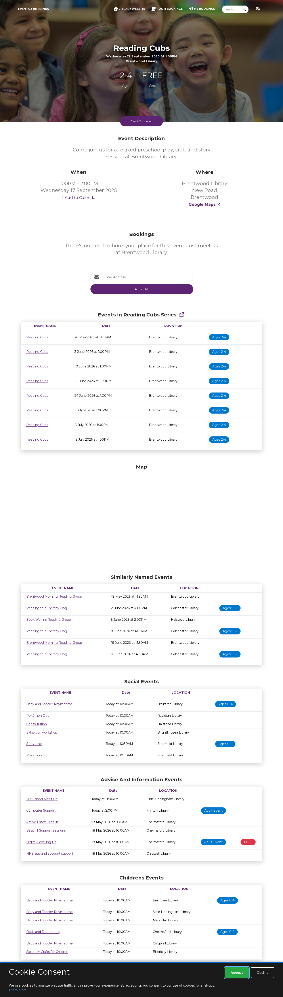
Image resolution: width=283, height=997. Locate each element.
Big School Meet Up (41, 799)
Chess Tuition (36, 724)
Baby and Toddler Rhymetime (49, 704)
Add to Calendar (78, 197)
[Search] (231, 9)
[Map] (141, 518)
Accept (237, 973)
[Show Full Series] (182, 315)
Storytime (34, 744)
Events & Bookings (33, 9)
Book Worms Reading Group (48, 620)
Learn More (18, 990)
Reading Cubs (37, 337)
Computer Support (40, 811)
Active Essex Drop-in (42, 822)
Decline (262, 973)
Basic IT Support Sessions (46, 830)
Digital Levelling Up (41, 842)
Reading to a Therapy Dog (46, 608)
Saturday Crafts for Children (47, 952)
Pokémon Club (38, 716)
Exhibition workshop (41, 732)
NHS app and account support (49, 854)
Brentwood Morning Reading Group (54, 597)
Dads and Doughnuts (42, 932)
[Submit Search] (244, 9)
